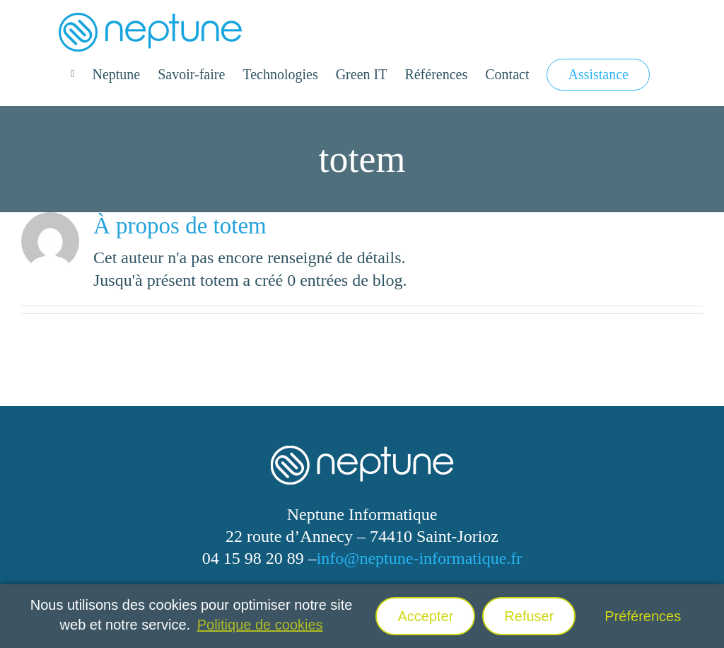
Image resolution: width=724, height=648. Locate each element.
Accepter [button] (425, 616)
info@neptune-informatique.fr (419, 558)
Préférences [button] (643, 616)
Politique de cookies (260, 624)
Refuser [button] (529, 616)
